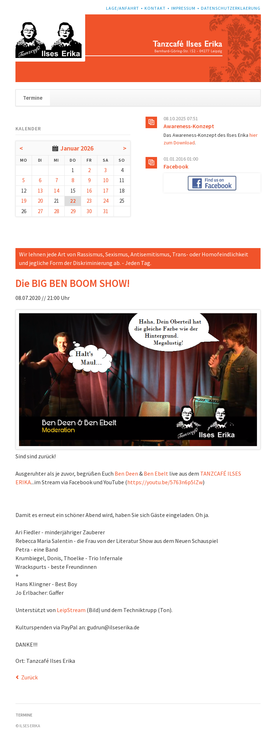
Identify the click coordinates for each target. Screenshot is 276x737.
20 (40, 200)
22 (73, 200)
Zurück (29, 677)
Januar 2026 (76, 148)
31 (105, 211)
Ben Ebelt (156, 473)
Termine (32, 97)
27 (40, 211)
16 (89, 190)
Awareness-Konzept (189, 126)
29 (72, 211)
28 (56, 211)
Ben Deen (126, 473)
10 (105, 180)
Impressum (183, 8)
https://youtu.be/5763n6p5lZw (165, 482)
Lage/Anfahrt (122, 8)
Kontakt (155, 8)
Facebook (176, 166)
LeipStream (71, 610)
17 (105, 190)
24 (105, 200)
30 (89, 211)
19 (23, 200)
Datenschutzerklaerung (231, 8)
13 (40, 190)
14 (56, 190)
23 (89, 200)
